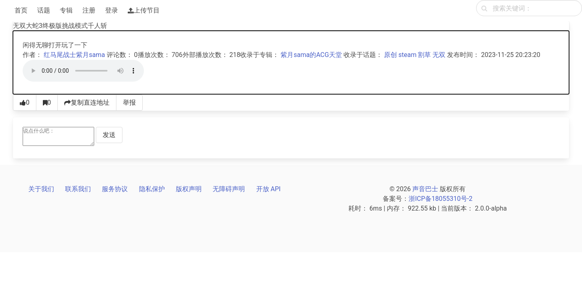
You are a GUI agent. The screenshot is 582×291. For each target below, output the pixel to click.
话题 (43, 10)
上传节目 (144, 10)
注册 (88, 10)
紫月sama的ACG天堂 (311, 55)
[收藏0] (47, 103)
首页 (21, 10)
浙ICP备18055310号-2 (440, 198)
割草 (424, 55)
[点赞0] (24, 103)
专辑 (66, 10)
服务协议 (115, 189)
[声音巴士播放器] (83, 71)
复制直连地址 (87, 102)
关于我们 (41, 189)
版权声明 (189, 189)
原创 (390, 55)
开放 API (268, 189)
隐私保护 (152, 189)
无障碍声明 (229, 189)
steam (408, 55)
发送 (109, 135)
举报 (129, 102)
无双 (438, 55)
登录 (111, 10)
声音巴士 (425, 189)
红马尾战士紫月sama (74, 55)
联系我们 (78, 189)
